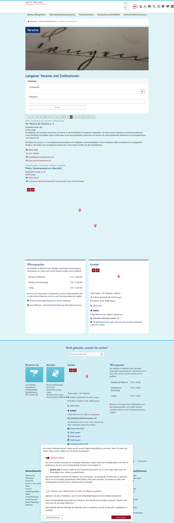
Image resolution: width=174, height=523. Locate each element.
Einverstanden (121, 517)
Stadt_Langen (75, 432)
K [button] (56, 117)
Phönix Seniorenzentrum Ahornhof (43, 168)
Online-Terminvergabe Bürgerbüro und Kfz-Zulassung (50, 301)
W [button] (88, 117)
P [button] (71, 117)
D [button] (37, 117)
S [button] (76, 117)
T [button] (79, 117)
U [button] (82, 117)
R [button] (73, 117)
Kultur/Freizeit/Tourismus (48, 21)
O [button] (68, 117)
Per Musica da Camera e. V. (39, 123)
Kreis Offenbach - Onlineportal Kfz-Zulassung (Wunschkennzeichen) (55, 305)
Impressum (117, 314)
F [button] (43, 117)
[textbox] (33, 101)
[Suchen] (57, 107)
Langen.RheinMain (77, 428)
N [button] (65, 117)
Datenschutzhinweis (53, 517)
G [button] (46, 117)
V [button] (85, 117)
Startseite (33, 21)
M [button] (62, 117)
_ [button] (26, 117)
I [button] (51, 117)
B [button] (32, 117)
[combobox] (87, 101)
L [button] (59, 117)
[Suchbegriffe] (84, 91)
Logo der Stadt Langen (34, 2)
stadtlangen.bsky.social (79, 444)
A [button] (29, 117)
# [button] (93, 117)
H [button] (48, 117)
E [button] (40, 117)
